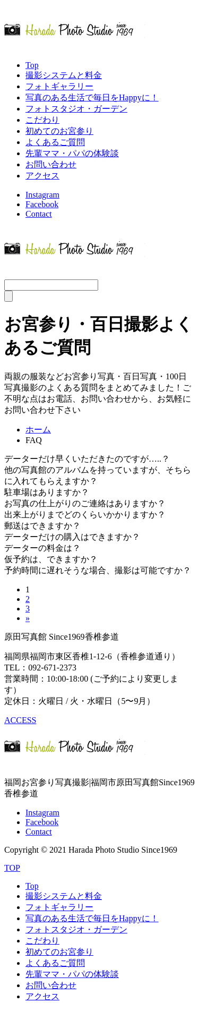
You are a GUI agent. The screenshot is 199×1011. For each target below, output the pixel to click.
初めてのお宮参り (59, 130)
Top (32, 65)
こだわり (42, 119)
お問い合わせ (50, 164)
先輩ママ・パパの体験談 (72, 153)
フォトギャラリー (59, 86)
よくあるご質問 (55, 142)
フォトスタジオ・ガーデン (76, 108)
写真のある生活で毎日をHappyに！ (92, 97)
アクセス (42, 175)
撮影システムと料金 (63, 75)
